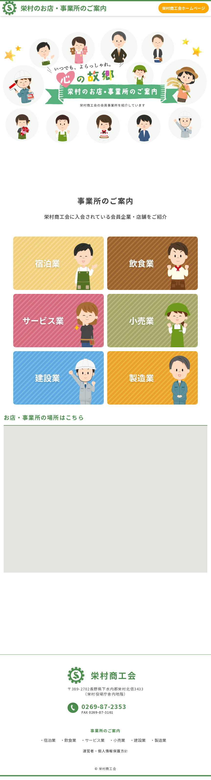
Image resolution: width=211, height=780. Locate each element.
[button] (129, 528)
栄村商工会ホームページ (179, 10)
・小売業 (117, 744)
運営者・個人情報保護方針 (105, 754)
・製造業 (158, 744)
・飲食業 (68, 744)
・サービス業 (93, 744)
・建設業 (138, 744)
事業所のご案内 (105, 734)
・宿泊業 (48, 744)
